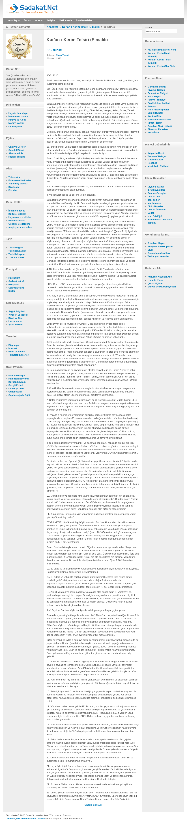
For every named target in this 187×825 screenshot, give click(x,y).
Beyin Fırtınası (16, 220)
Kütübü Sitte (155, 116)
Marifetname (155, 203)
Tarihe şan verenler (158, 256)
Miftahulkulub (155, 159)
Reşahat (152, 162)
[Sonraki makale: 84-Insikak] (97, 805)
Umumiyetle (15, 126)
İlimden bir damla (18, 116)
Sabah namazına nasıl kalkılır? (160, 221)
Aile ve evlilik (15, 153)
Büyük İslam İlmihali (159, 103)
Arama (38, 20)
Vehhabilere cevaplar (159, 119)
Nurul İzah (153, 132)
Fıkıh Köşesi (155, 96)
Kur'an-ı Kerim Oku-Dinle (161, 66)
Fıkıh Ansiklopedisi (158, 109)
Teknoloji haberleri (18, 354)
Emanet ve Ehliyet (158, 93)
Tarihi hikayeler (16, 254)
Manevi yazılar (16, 123)
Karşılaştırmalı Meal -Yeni (162, 49)
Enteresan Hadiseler (19, 180)
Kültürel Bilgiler (17, 214)
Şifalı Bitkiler (15, 324)
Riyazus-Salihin (156, 90)
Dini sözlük (154, 196)
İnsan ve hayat (16, 210)
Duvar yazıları (16, 388)
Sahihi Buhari (155, 113)
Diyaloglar (14, 187)
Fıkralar (12, 190)
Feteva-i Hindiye (157, 99)
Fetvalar (152, 106)
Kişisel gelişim (16, 156)
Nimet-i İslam (155, 122)
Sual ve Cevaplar (157, 193)
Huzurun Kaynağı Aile (160, 276)
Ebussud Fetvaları (158, 129)
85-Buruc (54, 50)
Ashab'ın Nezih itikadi (160, 126)
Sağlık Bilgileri (16, 311)
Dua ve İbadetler (157, 209)
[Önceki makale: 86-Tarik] (89, 805)
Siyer (150, 249)
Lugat (151, 212)
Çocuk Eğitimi (16, 150)
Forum (27, 20)
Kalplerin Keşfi (156, 153)
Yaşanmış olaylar (18, 183)
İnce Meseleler (84, 20)
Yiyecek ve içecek (18, 314)
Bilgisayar (14, 345)
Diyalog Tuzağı (156, 186)
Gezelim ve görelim (19, 223)
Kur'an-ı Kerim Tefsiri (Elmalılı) (81, 26)
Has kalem (14, 277)
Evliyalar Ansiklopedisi (160, 246)
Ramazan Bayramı (18, 378)
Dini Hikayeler (155, 206)
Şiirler (11, 291)
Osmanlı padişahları (159, 253)
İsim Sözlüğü (155, 216)
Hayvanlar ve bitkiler (19, 217)
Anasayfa (52, 26)
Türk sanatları (16, 257)
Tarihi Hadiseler (17, 251)
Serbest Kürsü (16, 281)
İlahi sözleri (154, 199)
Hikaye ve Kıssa (17, 119)
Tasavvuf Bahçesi (157, 156)
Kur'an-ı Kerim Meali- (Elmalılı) (159, 55)
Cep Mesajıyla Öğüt (19, 395)
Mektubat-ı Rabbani (158, 166)
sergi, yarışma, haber (20, 227)
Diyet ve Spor (15, 318)
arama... (149, 27)
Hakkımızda (65, 20)
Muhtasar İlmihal (157, 86)
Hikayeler (13, 284)
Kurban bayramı (17, 382)
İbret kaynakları (156, 190)
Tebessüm (14, 177)
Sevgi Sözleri (15, 385)
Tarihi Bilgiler (15, 247)
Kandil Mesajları (17, 375)
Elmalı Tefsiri (62, 55)
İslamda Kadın (156, 280)
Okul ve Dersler (17, 146)
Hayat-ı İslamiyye (18, 113)
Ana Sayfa (14, 20)
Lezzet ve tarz (16, 321)
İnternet (12, 348)
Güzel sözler (15, 391)
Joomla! (10, 818)
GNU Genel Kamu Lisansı (30, 818)
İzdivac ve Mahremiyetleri (162, 286)
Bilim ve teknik (16, 351)
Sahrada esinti (16, 287)
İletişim (51, 20)
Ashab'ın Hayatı (156, 243)
